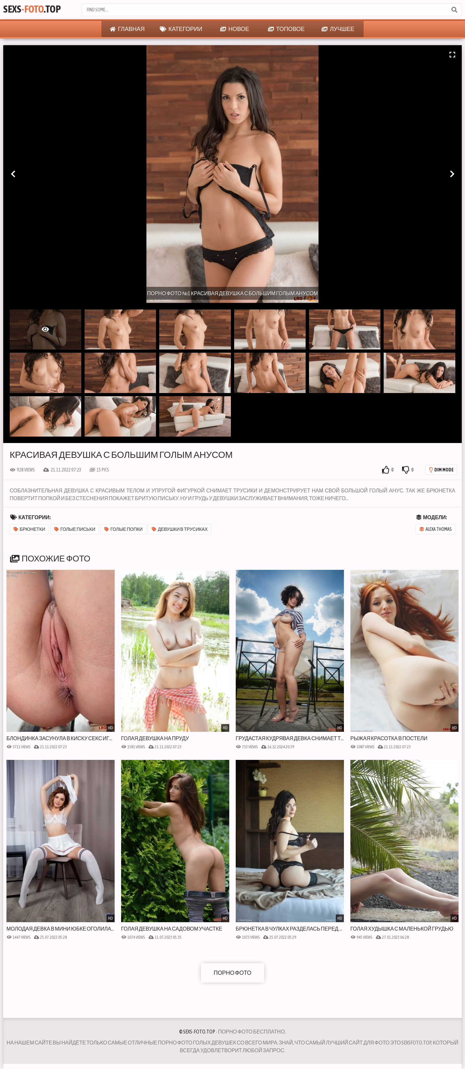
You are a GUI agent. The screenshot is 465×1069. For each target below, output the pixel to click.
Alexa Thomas (435, 529)
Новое (234, 29)
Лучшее (338, 29)
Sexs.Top (34, 9)
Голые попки (123, 529)
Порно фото (232, 972)
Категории (181, 29)
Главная (127, 29)
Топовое (286, 29)
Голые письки (74, 529)
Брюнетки (29, 529)
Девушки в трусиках (180, 529)
